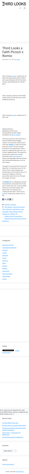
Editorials (7, 204)
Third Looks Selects (8, 464)
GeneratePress (20, 471)
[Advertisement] (14, 27)
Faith (3, 193)
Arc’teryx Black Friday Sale (10, 423)
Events (4, 258)
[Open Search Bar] (20, 8)
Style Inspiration (7, 274)
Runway (4, 268)
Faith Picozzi (16, 209)
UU (17, 214)
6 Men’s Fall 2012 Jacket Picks (13, 216)
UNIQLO (12, 214)
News (4, 263)
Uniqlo (14, 76)
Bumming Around (7, 245)
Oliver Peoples (16, 135)
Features (13, 204)
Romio (11, 144)
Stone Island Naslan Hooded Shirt (12, 437)
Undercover (5, 214)
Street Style (5, 271)
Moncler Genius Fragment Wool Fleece (14, 425)
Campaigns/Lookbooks (9, 247)
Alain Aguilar (17, 156)
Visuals (4, 279)
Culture (4, 253)
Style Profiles (6, 276)
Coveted (4, 250)
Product (4, 266)
